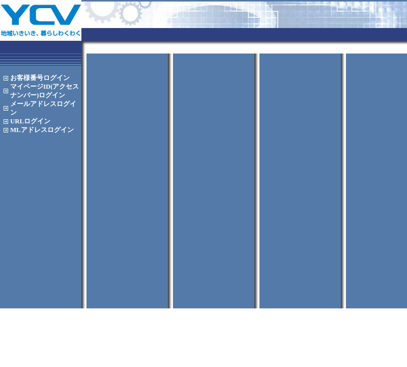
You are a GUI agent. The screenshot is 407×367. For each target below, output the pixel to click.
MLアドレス (42, 130)
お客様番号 (40, 78)
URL (30, 121)
